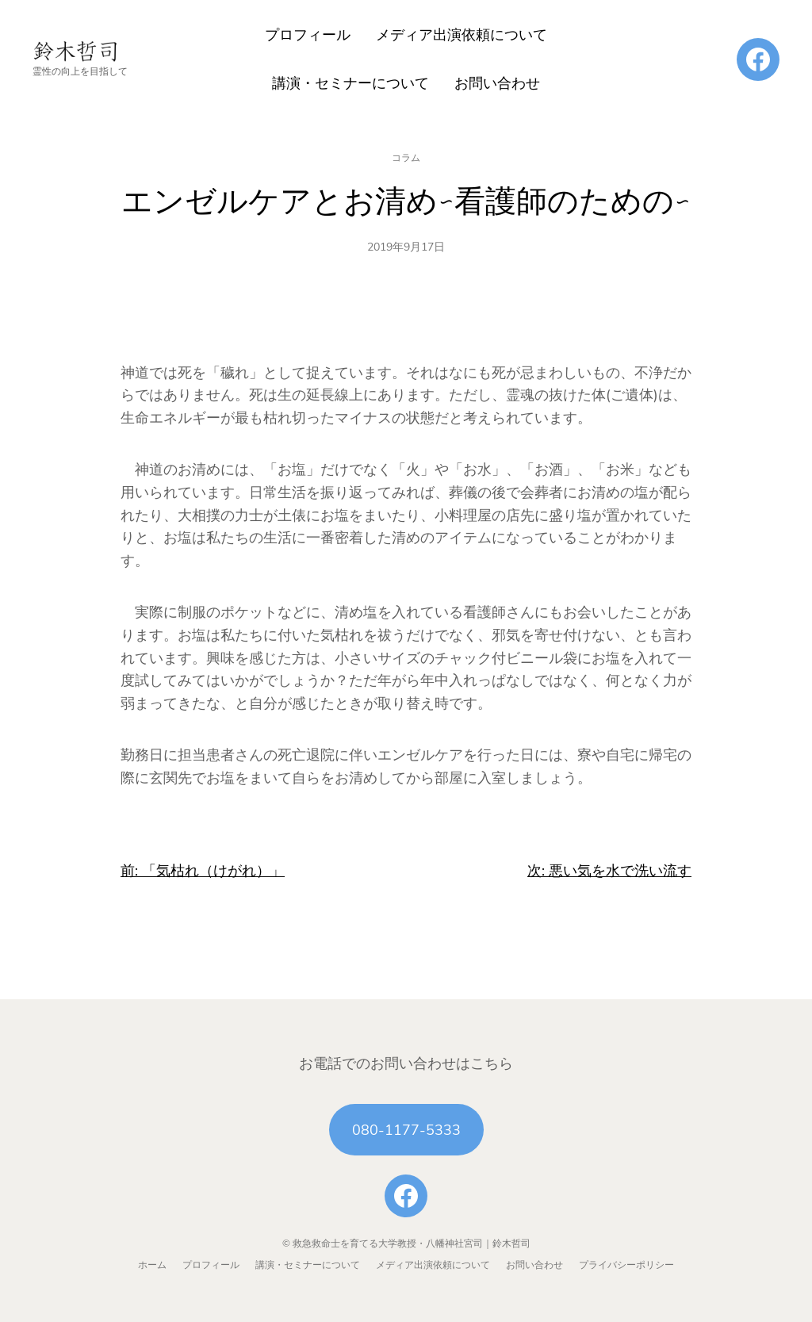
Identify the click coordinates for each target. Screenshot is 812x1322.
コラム (406, 157)
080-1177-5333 (406, 1130)
